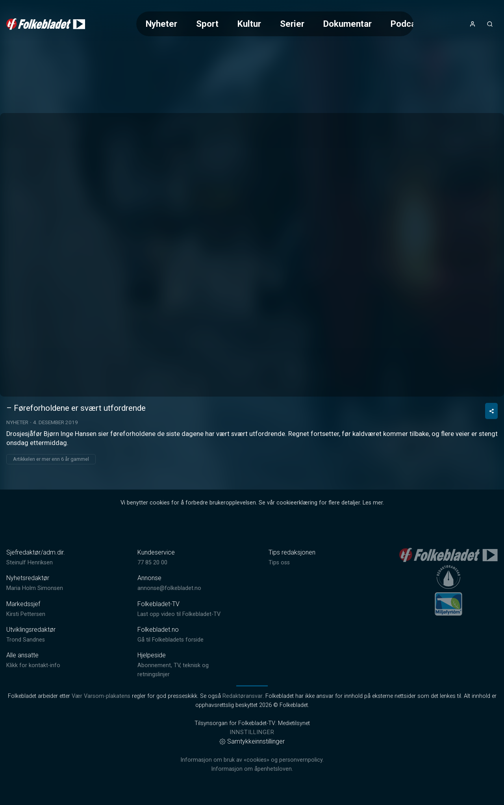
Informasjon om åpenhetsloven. (252, 769)
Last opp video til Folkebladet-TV (178, 614)
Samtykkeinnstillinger (252, 741)
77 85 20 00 (152, 562)
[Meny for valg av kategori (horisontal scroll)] (274, 23)
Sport (207, 24)
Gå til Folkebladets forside (170, 639)
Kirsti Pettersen (25, 614)
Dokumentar (347, 24)
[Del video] (491, 411)
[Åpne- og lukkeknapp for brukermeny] (472, 24)
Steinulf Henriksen (29, 562)
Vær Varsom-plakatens (101, 696)
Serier (292, 24)
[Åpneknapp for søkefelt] (490, 24)
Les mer (373, 502)
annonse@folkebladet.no (169, 588)
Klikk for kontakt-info (33, 665)
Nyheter (161, 24)
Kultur (249, 24)
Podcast (407, 24)
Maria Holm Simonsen (34, 588)
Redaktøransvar (242, 696)
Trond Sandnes (25, 639)
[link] (45, 24)
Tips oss (279, 562)
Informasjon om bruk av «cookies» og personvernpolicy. (252, 760)
